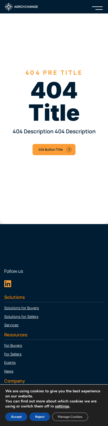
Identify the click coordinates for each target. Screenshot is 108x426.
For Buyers (13, 345)
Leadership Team (18, 399)
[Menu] (97, 7)
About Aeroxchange (21, 391)
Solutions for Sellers (21, 316)
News (8, 371)
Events (10, 362)
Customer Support (20, 417)
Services (11, 324)
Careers (10, 408)
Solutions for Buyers (21, 307)
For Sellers (13, 354)
